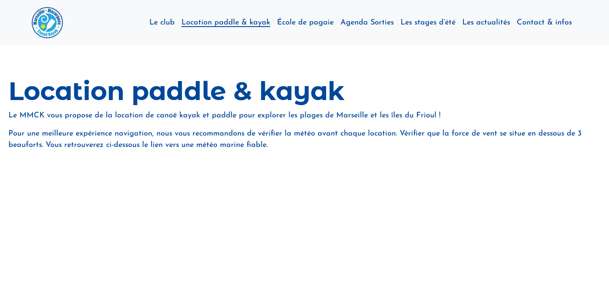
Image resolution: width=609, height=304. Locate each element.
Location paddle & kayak (225, 23)
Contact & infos (544, 23)
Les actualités (486, 23)
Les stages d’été (428, 23)
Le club (162, 23)
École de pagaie (305, 23)
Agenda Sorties (367, 23)
